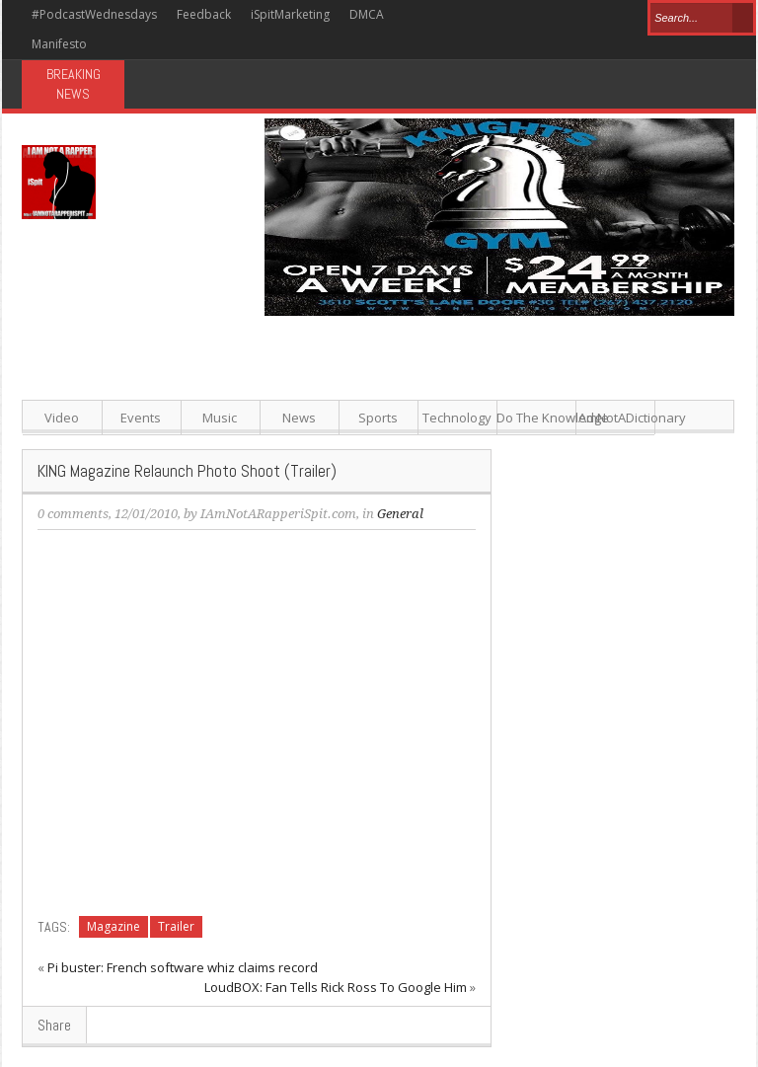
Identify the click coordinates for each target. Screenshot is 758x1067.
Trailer (176, 926)
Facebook (467, 17)
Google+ (565, 17)
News (299, 417)
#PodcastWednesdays (94, 14)
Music (219, 417)
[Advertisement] (501, 454)
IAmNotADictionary (615, 417)
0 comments (73, 513)
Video (61, 417)
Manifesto (59, 44)
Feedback (204, 14)
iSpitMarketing (290, 14)
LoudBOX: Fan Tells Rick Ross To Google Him (335, 987)
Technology (457, 417)
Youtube (598, 17)
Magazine (113, 926)
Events (140, 417)
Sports (378, 417)
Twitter (498, 17)
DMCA (366, 14)
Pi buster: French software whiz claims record (182, 967)
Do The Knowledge (536, 417)
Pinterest (531, 17)
